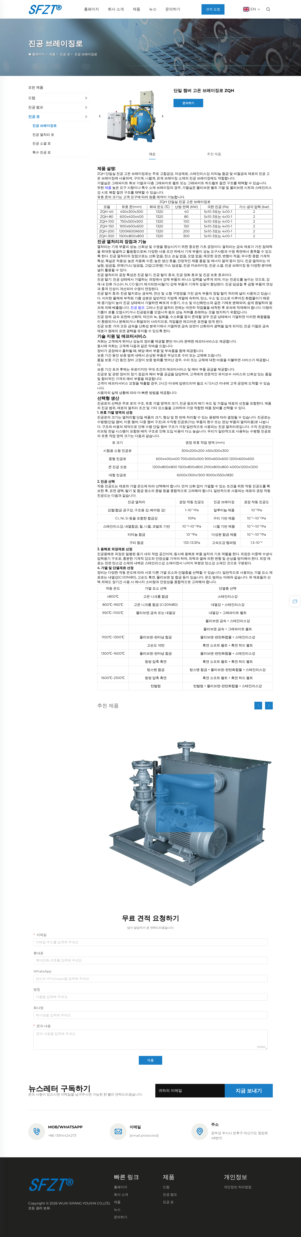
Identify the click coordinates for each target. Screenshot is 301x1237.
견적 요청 (213, 9)
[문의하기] (295, 601)
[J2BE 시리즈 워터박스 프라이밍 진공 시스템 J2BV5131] (185, 803)
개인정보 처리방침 (237, 1187)
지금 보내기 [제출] (249, 1091)
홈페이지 (91, 9)
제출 (150, 1060)
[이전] (100, 116)
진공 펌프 (35, 107)
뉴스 (153, 9)
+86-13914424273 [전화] (62, 1135)
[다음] (162, 116)
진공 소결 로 (41, 143)
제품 (136, 9)
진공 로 (65, 54)
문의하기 (172, 9)
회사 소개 (116, 9)
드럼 (31, 98)
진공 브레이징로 (85, 54)
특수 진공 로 (41, 152)
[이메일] (144, 1135)
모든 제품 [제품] (35, 87)
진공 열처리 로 (43, 135)
